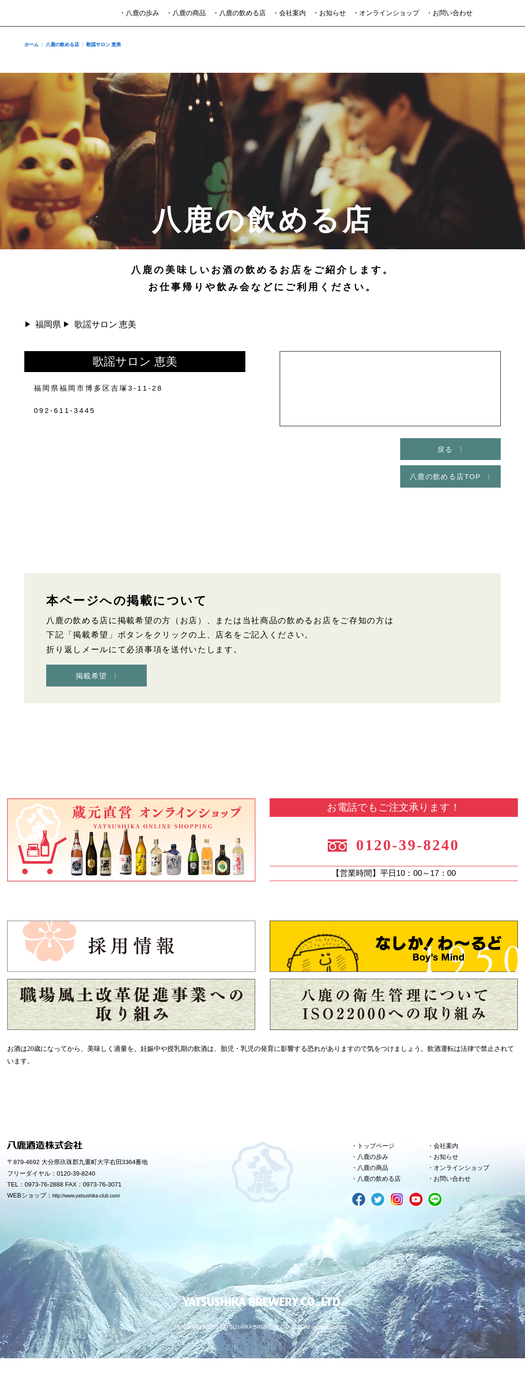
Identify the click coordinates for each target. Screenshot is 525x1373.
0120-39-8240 (417, 848)
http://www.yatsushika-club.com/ (96, 1204)
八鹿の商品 (376, 1180)
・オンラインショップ (386, 13)
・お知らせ (329, 13)
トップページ (379, 1154)
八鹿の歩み (376, 1167)
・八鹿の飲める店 (239, 13)
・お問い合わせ (449, 13)
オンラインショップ (466, 1180)
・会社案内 (289, 13)
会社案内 (448, 1154)
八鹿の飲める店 (383, 1192)
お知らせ (448, 1167)
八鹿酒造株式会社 (45, 13)
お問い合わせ (455, 1192)
